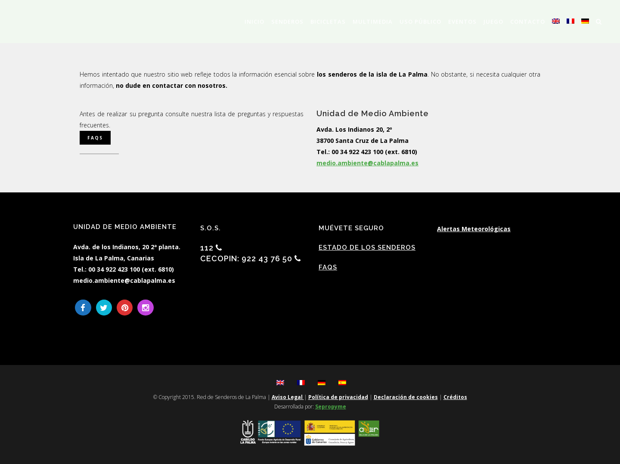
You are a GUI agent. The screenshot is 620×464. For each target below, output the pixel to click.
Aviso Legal (288, 397)
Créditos (455, 397)
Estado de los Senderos (367, 247)
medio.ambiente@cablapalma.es (367, 163)
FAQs (328, 267)
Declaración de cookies (406, 397)
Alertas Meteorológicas (474, 229)
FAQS (95, 138)
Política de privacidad (338, 397)
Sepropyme (330, 406)
